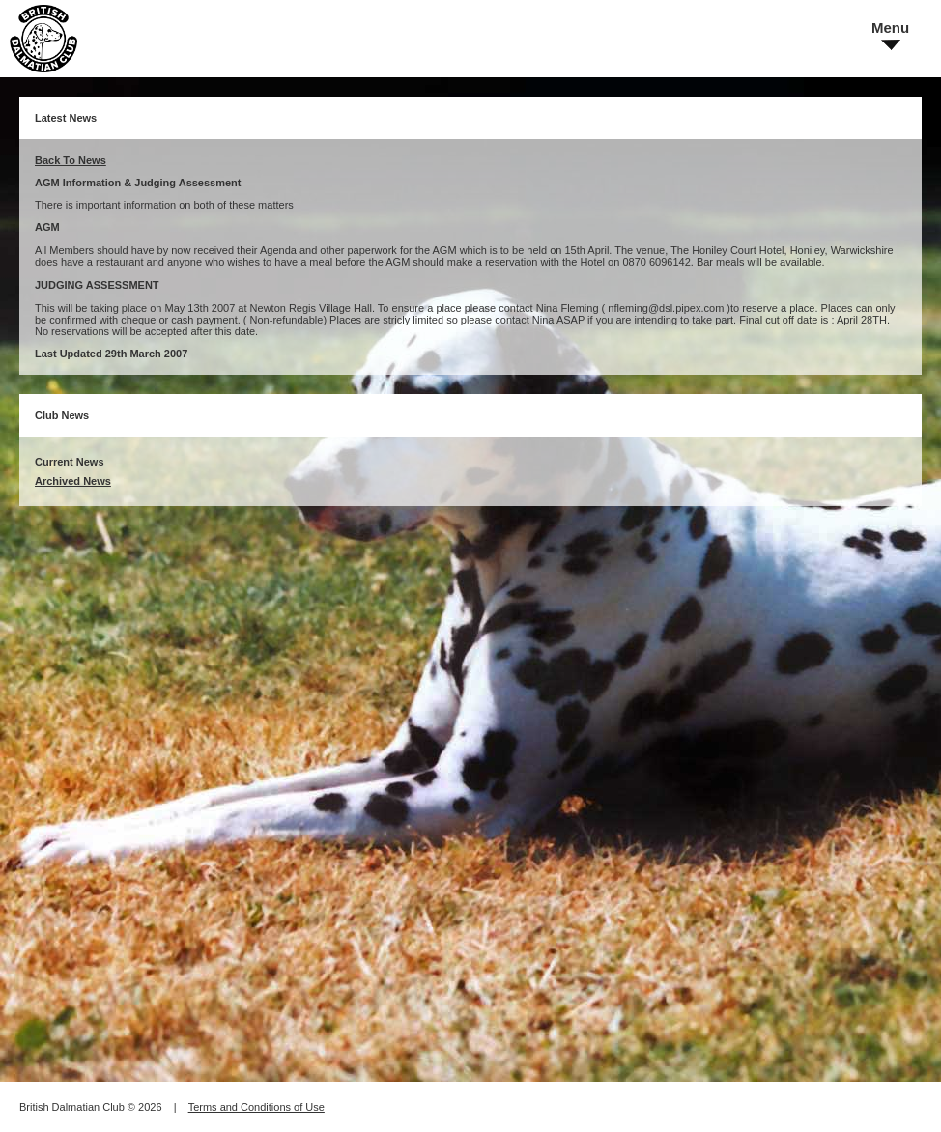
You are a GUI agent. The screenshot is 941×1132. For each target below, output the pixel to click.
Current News (69, 461)
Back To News (70, 160)
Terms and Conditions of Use (256, 1107)
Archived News (73, 481)
